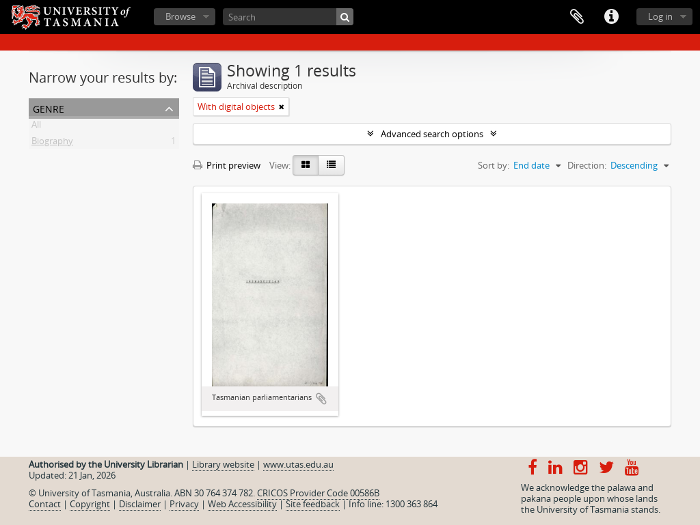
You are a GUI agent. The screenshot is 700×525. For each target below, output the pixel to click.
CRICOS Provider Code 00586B (318, 493)
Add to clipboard (321, 399)
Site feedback (313, 504)
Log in (660, 16)
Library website (223, 464)
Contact (45, 504)
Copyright (90, 504)
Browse (180, 16)
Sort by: (493, 165)
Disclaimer (140, 504)
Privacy (184, 504)
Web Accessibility (242, 504)
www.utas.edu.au (298, 464)
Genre (48, 107)
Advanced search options (432, 134)
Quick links (611, 17)
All (36, 127)
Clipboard (577, 17)
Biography (52, 143)
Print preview (226, 165)
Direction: (586, 165)
